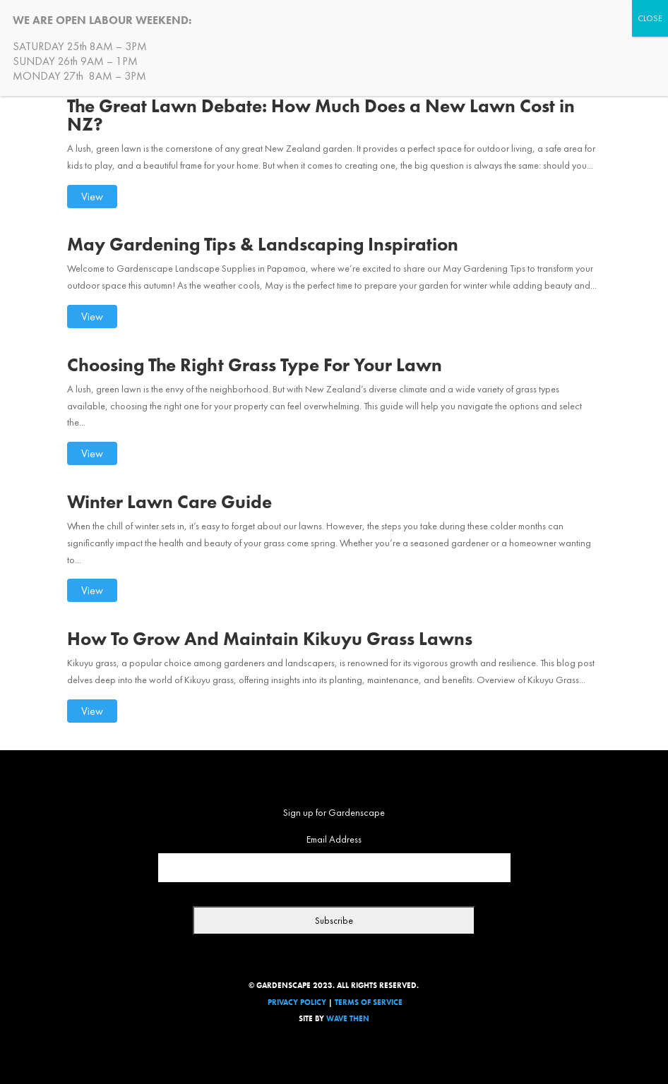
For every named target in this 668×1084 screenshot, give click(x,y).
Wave (336, 1018)
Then (359, 1018)
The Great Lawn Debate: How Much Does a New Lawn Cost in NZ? (321, 115)
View (92, 196)
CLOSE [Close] (650, 18)
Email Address (334, 839)
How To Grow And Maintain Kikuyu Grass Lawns (269, 639)
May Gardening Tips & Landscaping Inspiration (262, 244)
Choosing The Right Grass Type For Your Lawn (254, 365)
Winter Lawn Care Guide (169, 502)
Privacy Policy (297, 1002)
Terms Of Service (368, 1002)
